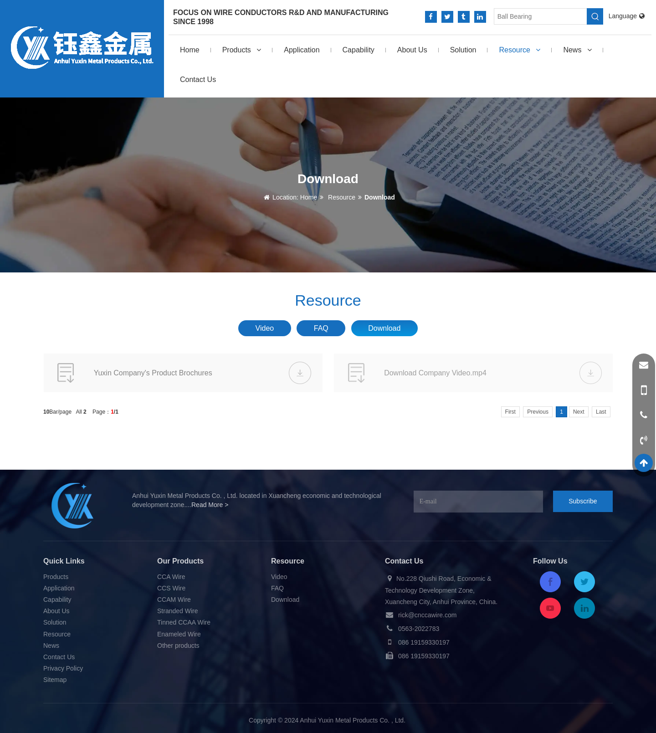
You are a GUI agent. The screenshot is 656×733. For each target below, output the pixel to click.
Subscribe (583, 501)
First (510, 412)
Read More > (209, 504)
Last (601, 412)
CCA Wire (171, 576)
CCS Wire (171, 588)
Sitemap (55, 679)
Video (265, 328)
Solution (463, 50)
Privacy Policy (63, 668)
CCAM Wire (174, 599)
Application (301, 50)
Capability (358, 50)
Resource (519, 50)
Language (627, 16)
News (577, 50)
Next (578, 412)
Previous (537, 412)
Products (241, 50)
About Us (412, 50)
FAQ (321, 328)
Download (379, 197)
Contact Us (198, 79)
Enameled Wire (179, 634)
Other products (178, 645)
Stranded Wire (177, 611)
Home (190, 50)
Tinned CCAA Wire (183, 622)
